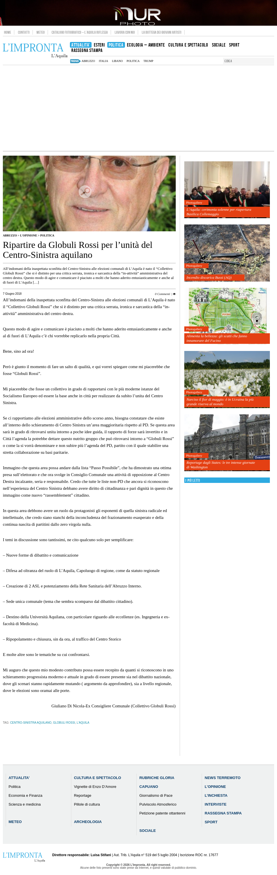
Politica (133, 61)
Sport (211, 822)
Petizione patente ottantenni (162, 813)
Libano (117, 61)
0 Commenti (162, 294)
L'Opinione (28, 235)
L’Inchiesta (216, 795)
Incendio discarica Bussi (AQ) (209, 277)
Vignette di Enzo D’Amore (95, 786)
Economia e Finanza (26, 795)
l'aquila (83, 722)
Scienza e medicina (25, 804)
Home (7, 32)
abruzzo (88, 61)
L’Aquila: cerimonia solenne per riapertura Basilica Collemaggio (219, 211)
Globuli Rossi (64, 722)
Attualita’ (19, 778)
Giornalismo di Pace (155, 795)
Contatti (24, 32)
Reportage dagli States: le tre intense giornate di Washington (221, 464)
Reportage (82, 795)
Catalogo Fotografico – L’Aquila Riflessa (80, 32)
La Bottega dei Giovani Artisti (161, 32)
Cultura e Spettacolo (97, 778)
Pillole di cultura (87, 804)
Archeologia (88, 822)
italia (103, 61)
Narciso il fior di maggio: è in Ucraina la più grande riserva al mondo (220, 401)
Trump (148, 61)
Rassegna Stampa (223, 813)
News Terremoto (222, 778)
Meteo (41, 32)
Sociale (147, 830)
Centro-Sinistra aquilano (30, 722)
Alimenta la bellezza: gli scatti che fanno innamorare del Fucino (217, 338)
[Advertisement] (138, 108)
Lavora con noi (125, 32)
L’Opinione (215, 786)
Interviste (216, 804)
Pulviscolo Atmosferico (157, 804)
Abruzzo (10, 235)
